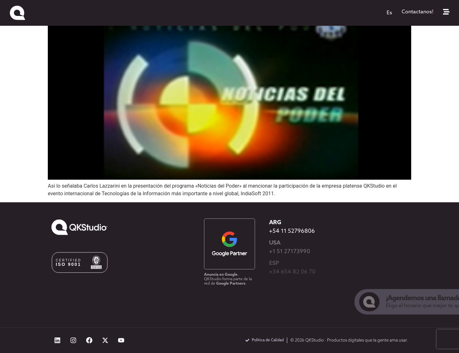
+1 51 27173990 (289, 252)
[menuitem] (389, 13)
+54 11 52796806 (292, 231)
